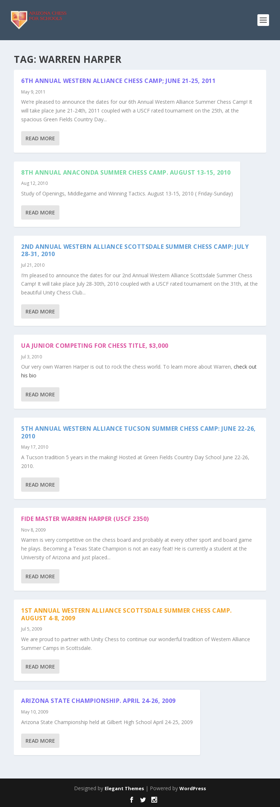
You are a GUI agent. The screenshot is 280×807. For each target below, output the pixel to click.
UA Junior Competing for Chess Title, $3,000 (94, 346)
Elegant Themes (124, 788)
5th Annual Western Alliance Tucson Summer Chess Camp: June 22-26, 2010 (138, 432)
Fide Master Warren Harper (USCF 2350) (85, 519)
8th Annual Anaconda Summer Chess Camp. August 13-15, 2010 (126, 172)
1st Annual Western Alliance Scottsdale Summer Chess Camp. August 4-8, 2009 (126, 614)
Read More (40, 138)
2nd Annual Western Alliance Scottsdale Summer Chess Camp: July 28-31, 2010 (135, 250)
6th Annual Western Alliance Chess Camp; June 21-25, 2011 (118, 81)
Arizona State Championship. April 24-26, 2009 (98, 701)
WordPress (192, 788)
